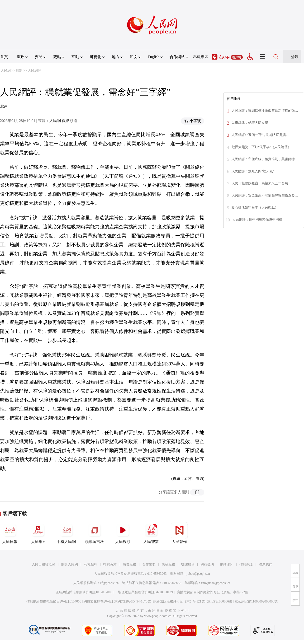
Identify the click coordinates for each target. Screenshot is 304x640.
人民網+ (38, 533)
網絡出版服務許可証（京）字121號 (179, 601)
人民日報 (9, 533)
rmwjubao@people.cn (216, 583)
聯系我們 (265, 564)
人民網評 (34, 70)
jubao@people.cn (198, 573)
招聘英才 (110, 564)
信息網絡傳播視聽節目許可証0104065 (53, 601)
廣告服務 (129, 564)
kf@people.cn (109, 583)
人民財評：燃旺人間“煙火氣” (253, 171)
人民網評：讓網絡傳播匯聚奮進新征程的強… (265, 110)
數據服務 (188, 564)
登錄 (294, 57)
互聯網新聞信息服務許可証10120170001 (85, 592)
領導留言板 (94, 533)
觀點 (19, 70)
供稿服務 (168, 564)
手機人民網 (66, 533)
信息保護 (246, 564)
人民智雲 (151, 533)
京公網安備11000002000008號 (256, 601)
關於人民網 (69, 564)
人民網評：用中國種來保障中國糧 (257, 219)
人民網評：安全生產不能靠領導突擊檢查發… (265, 195)
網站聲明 (207, 564)
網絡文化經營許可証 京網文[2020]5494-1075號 (117, 601)
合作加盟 (149, 564)
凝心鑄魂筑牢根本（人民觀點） (255, 207)
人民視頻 (122, 533)
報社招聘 (90, 564)
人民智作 (179, 533)
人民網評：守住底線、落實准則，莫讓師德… (265, 159)
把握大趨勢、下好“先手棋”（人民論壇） (261, 147)
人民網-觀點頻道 (63, 121)
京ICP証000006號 (219, 601)
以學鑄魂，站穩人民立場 (250, 123)
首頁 (4, 57)
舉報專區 (200, 57)
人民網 (6, 70)
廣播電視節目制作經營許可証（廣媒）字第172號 (212, 592)
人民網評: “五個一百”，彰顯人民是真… (261, 135)
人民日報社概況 (43, 564)
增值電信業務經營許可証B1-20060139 (145, 592)
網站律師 (226, 564)
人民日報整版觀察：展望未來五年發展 (260, 183)
